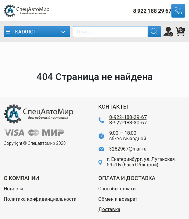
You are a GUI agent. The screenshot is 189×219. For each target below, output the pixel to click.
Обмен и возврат (117, 199)
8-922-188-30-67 (128, 123)
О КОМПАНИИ (21, 178)
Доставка (109, 209)
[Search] (117, 31)
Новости (13, 189)
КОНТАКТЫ (113, 106)
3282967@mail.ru (127, 149)
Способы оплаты (117, 189)
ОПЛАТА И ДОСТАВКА (127, 178)
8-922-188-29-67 (128, 117)
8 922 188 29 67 (152, 11)
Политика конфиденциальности (40, 199)
